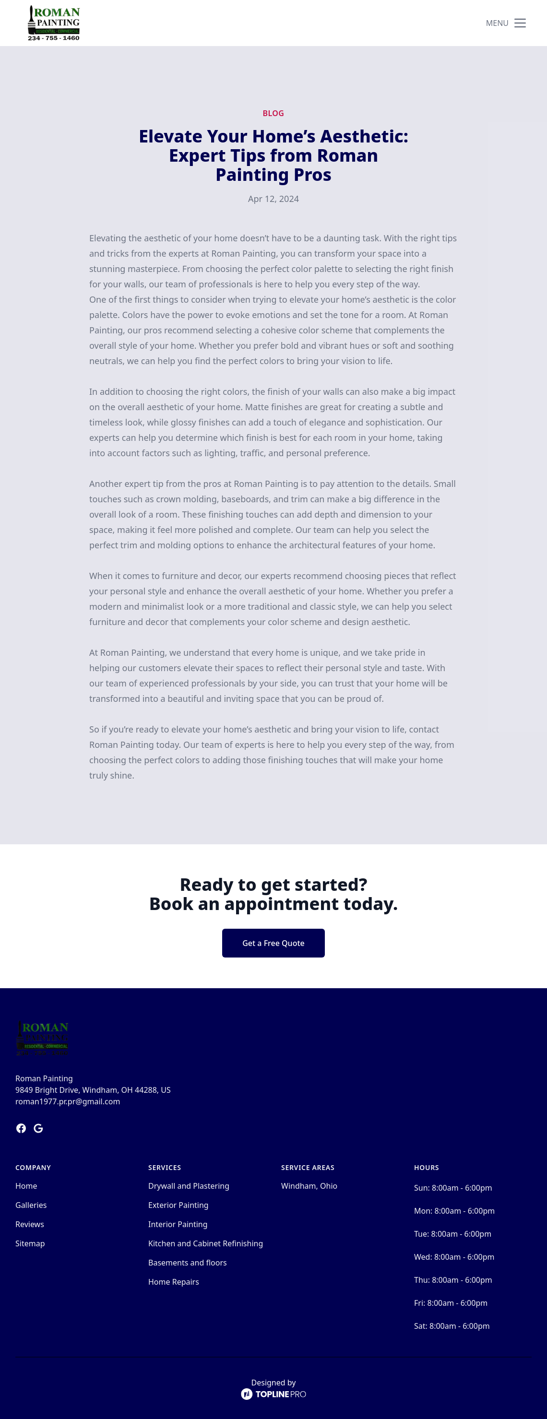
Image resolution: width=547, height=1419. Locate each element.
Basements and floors (187, 1262)
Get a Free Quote (273, 943)
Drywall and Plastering (188, 1186)
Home (26, 1186)
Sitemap (30, 1243)
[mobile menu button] (520, 23)
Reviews (29, 1224)
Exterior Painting (178, 1205)
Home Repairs (173, 1282)
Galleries (31, 1205)
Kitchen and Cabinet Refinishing (205, 1243)
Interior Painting (178, 1224)
